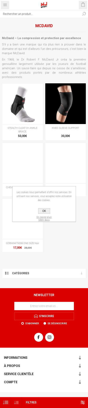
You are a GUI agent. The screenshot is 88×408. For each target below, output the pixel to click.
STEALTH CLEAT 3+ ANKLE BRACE (22, 129)
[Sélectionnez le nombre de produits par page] (5, 402)
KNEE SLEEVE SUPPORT (65, 127)
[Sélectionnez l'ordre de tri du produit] (16, 402)
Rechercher (84, 14)
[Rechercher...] (40, 14)
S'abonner (32, 323)
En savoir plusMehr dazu (44, 218)
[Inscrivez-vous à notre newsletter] (44, 306)
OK (44, 211)
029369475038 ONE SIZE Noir (22, 243)
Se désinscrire (57, 323)
